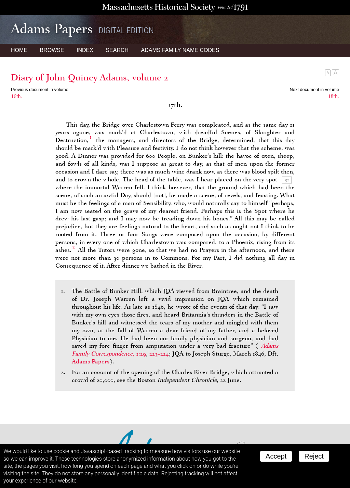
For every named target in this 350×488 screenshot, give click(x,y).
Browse (52, 50)
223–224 (159, 353)
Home (19, 50)
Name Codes (180, 50)
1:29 (141, 353)
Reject (314, 456)
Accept (276, 456)
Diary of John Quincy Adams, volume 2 (90, 77)
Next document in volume (314, 89)
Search (117, 50)
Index (85, 50)
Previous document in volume (39, 89)
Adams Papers (90, 361)
